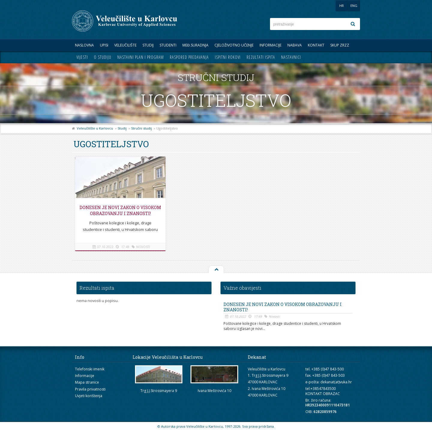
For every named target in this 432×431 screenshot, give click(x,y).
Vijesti (82, 57)
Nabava (294, 45)
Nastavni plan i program (140, 57)
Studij (148, 45)
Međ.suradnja (195, 45)
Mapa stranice (87, 382)
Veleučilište (125, 45)
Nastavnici (291, 57)
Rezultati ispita (261, 57)
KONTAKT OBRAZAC (322, 393)
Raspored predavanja (189, 57)
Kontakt (316, 45)
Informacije (270, 45)
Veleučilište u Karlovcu (95, 128)
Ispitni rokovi (228, 57)
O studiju (102, 57)
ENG (353, 5)
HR (341, 5)
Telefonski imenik (89, 369)
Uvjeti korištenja (88, 395)
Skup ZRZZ (339, 45)
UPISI (104, 45)
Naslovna (84, 45)
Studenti (168, 45)
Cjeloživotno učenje (234, 45)
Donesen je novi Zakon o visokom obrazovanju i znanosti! (120, 213)
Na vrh (216, 269)
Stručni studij (141, 128)
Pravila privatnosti (90, 389)
